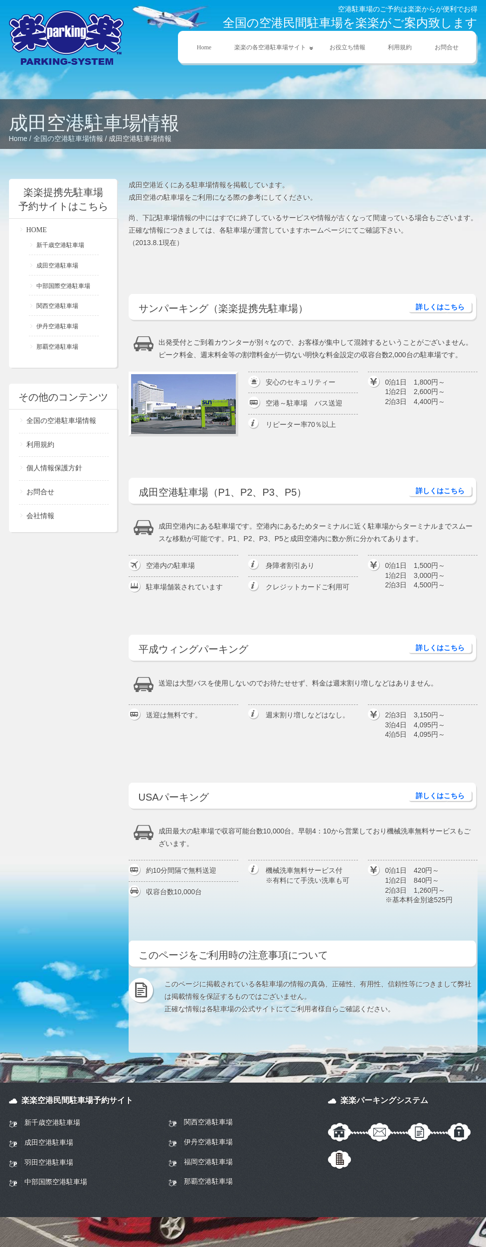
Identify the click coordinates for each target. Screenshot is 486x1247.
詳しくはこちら (440, 307)
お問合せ (447, 47)
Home (204, 47)
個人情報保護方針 (54, 468)
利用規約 (400, 47)
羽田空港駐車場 (48, 1162)
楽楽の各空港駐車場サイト (269, 48)
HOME (36, 230)
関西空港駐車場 (57, 305)
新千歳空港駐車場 (60, 245)
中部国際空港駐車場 (63, 285)
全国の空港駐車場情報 (68, 138)
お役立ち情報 (347, 47)
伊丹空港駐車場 (57, 326)
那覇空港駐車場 (57, 346)
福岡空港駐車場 (208, 1162)
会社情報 (40, 516)
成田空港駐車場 (57, 265)
